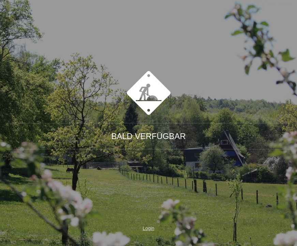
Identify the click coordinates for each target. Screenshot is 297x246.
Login (148, 228)
